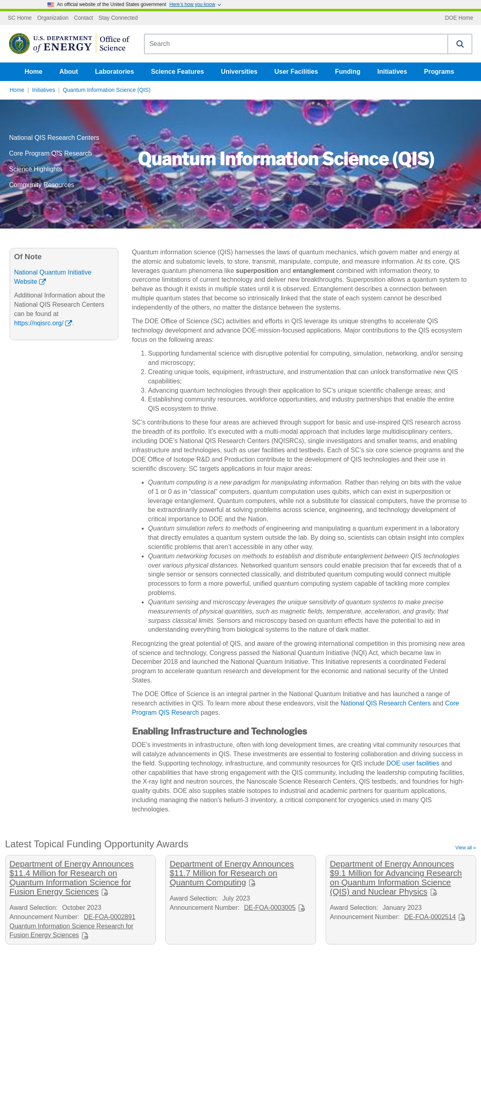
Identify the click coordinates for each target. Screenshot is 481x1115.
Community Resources (41, 184)
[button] (460, 44)
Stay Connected (118, 18)
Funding (347, 71)
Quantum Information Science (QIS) (107, 90)
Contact (83, 18)
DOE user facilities (413, 763)
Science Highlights (35, 169)
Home (33, 71)
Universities (239, 71)
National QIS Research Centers (54, 137)
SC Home (19, 18)
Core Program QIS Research (50, 153)
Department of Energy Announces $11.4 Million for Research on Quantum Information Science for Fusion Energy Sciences (72, 877)
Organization (52, 18)
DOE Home (459, 18)
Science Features (177, 71)
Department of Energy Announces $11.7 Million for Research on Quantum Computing (232, 873)
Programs (439, 71)
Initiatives (392, 71)
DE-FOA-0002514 (430, 916)
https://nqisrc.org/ (39, 323)
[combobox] (296, 44)
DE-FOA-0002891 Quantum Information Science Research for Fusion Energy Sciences (73, 926)
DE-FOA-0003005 (269, 907)
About (69, 71)
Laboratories (114, 71)
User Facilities (296, 71)
